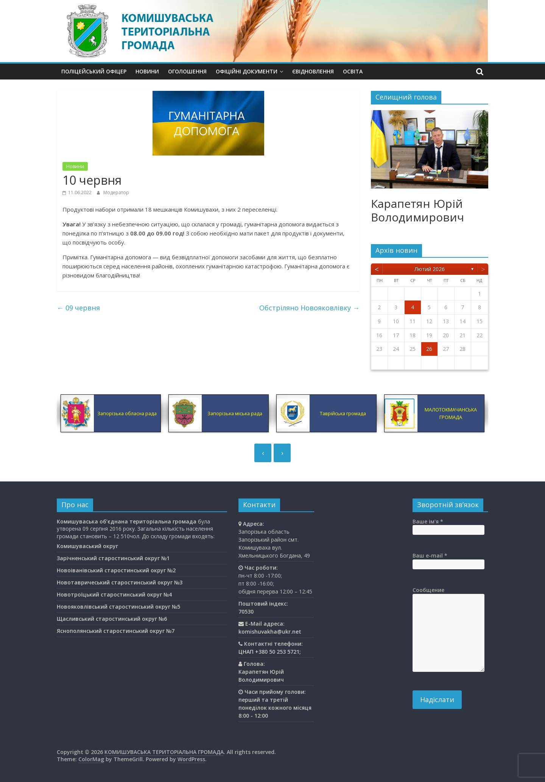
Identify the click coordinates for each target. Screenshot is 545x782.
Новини (147, 71)
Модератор (116, 192)
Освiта (353, 71)
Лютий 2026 (429, 269)
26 (429, 348)
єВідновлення (313, 71)
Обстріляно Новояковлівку (309, 307)
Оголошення (187, 71)
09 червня (78, 307)
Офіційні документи (246, 71)
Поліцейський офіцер (93, 71)
